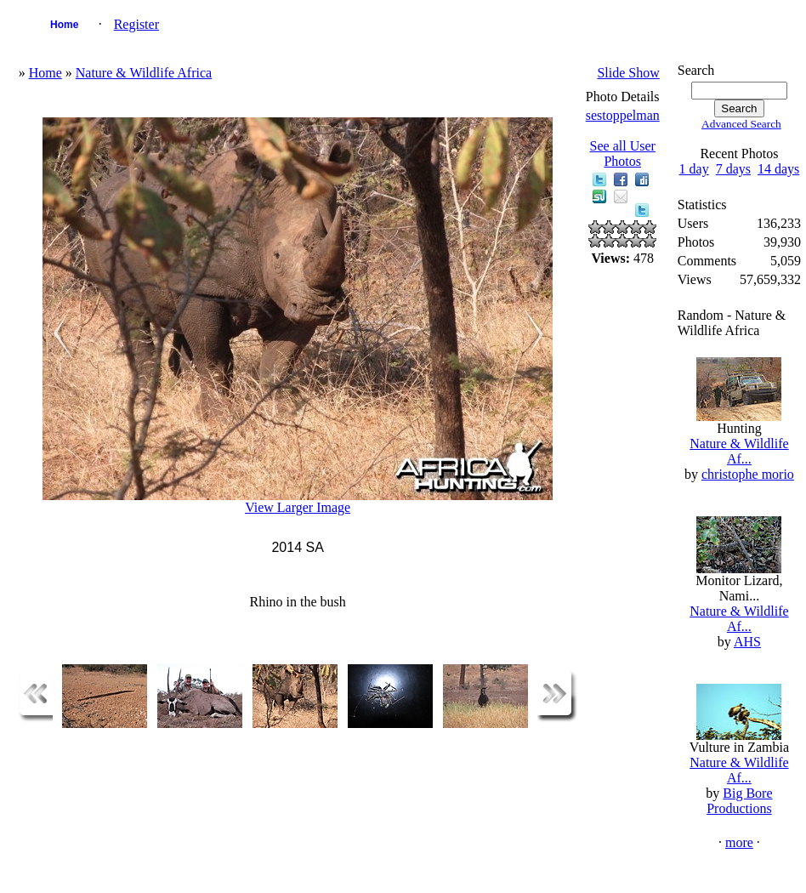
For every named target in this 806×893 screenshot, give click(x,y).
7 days (733, 169)
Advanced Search (741, 123)
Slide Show (628, 72)
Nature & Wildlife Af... (739, 451)
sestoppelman (623, 115)
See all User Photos (623, 153)
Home (64, 25)
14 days (778, 169)
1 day (694, 169)
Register (136, 24)
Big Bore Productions (739, 801)
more (739, 842)
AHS (747, 641)
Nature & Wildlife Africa (144, 72)
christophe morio (747, 474)
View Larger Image (297, 507)
